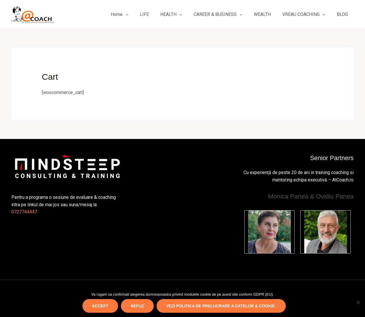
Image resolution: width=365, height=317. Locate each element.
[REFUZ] (358, 302)
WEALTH (262, 14)
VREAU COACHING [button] (301, 14)
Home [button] (117, 14)
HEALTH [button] (168, 14)
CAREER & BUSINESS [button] (215, 14)
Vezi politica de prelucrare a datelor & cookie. (221, 306)
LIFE (144, 14)
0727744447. (24, 211)
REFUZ (137, 306)
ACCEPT (100, 306)
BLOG (342, 14)
